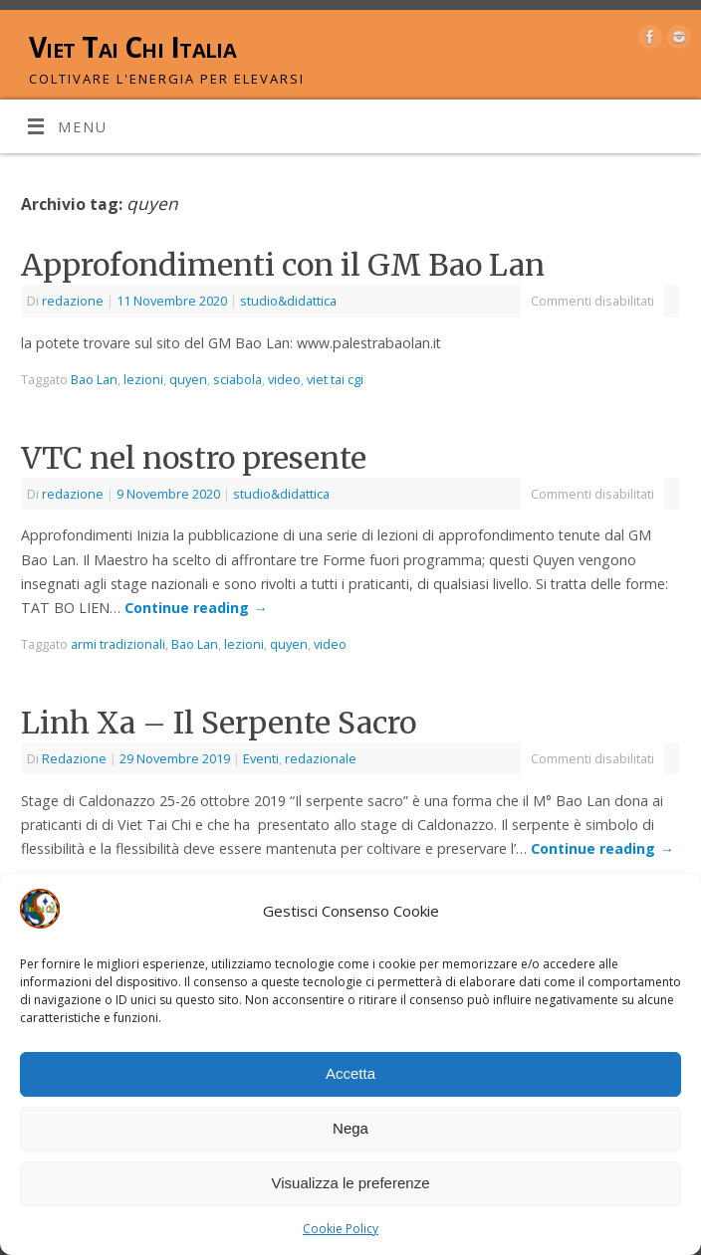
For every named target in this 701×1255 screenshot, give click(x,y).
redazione (73, 301)
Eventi (261, 758)
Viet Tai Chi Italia (132, 47)
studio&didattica (288, 301)
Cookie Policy (340, 1228)
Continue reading (195, 607)
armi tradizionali (118, 644)
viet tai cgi (335, 379)
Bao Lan (94, 379)
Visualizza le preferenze (351, 1182)
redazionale (320, 758)
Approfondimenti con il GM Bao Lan (283, 265)
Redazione (74, 758)
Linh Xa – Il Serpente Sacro (218, 722)
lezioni (143, 379)
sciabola (237, 379)
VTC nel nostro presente (193, 458)
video (284, 379)
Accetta (350, 1073)
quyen (188, 379)
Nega (350, 1128)
